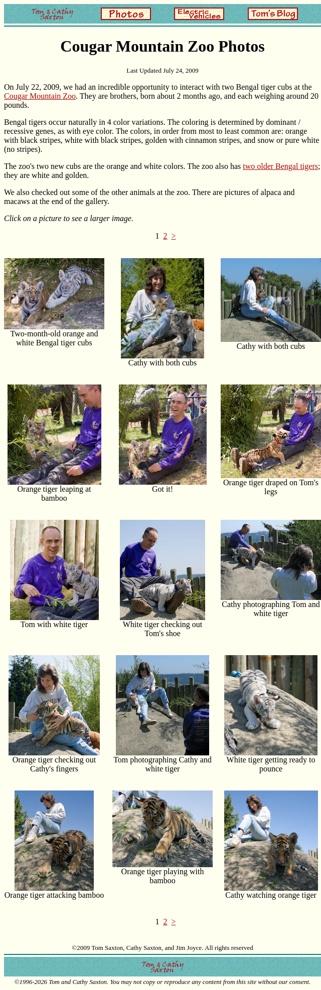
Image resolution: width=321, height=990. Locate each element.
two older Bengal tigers (280, 166)
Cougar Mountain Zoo (40, 96)
